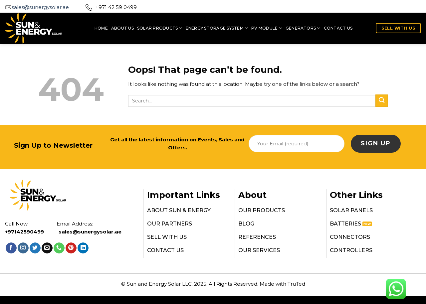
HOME (101, 28)
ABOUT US (122, 28)
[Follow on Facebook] (11, 248)
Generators (303, 28)
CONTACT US (338, 28)
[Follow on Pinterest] (71, 248)
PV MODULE (266, 28)
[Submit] (381, 100)
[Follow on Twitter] (35, 248)
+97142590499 (24, 231)
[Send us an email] (47, 248)
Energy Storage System (217, 28)
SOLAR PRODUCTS (159, 28)
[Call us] (59, 248)
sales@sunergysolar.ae (40, 7)
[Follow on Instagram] (23, 248)
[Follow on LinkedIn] (83, 248)
